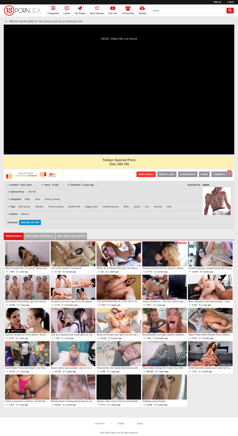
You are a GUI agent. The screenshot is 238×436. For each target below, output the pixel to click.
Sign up (217, 2)
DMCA (140, 423)
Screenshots (188, 174)
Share (204, 174)
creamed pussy (110, 206)
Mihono (25, 214)
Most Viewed (97, 9)
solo (169, 206)
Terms (121, 423)
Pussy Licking (52, 199)
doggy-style (91, 206)
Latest (67, 9)
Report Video (167, 174)
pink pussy (24, 206)
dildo (126, 206)
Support (100, 423)
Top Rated (80, 9)
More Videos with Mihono (39, 236)
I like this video (9, 175)
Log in (231, 2)
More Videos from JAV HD (71, 236)
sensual (158, 206)
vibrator (39, 206)
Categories (53, 9)
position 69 (74, 206)
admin (206, 185)
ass (147, 206)
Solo (37, 199)
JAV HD (32, 191)
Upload (142, 9)
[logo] (22, 10)
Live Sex (112, 9)
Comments (222, 173)
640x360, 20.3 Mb (30, 222)
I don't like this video (42, 175)
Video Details (146, 174)
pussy (137, 206)
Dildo (27, 199)
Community (128, 9)
